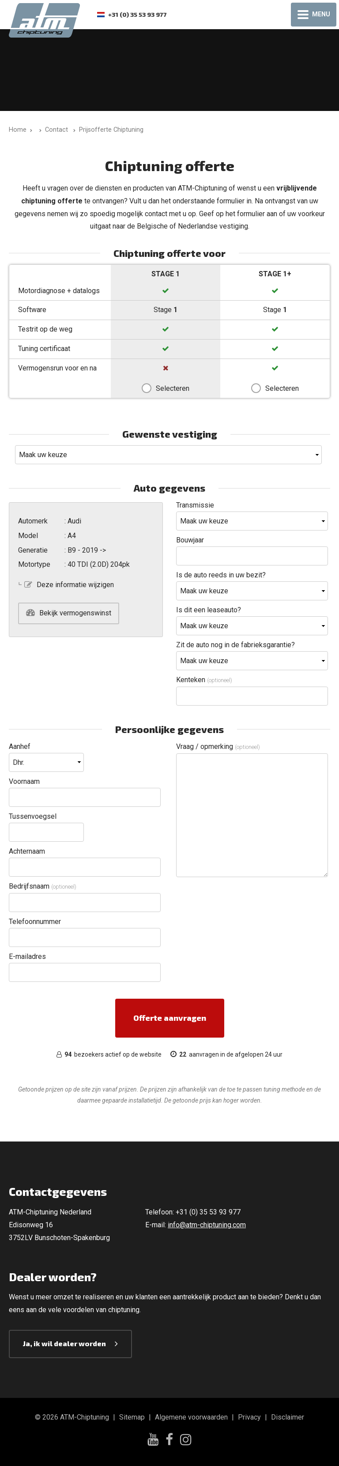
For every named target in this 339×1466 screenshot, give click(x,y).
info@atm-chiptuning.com (207, 1225)
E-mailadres (27, 956)
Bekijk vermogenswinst (75, 613)
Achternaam (27, 851)
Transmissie (195, 505)
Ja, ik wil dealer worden (64, 1343)
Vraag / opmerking (218, 746)
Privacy (249, 1417)
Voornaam (24, 781)
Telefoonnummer (35, 921)
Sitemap (132, 1417)
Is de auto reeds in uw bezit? (221, 575)
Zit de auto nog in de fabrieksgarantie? (235, 645)
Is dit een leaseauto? (208, 610)
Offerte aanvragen (169, 1018)
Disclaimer (287, 1417)
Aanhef (19, 746)
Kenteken (204, 680)
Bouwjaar (190, 540)
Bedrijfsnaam (42, 886)
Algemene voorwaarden (191, 1417)
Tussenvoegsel (32, 816)
